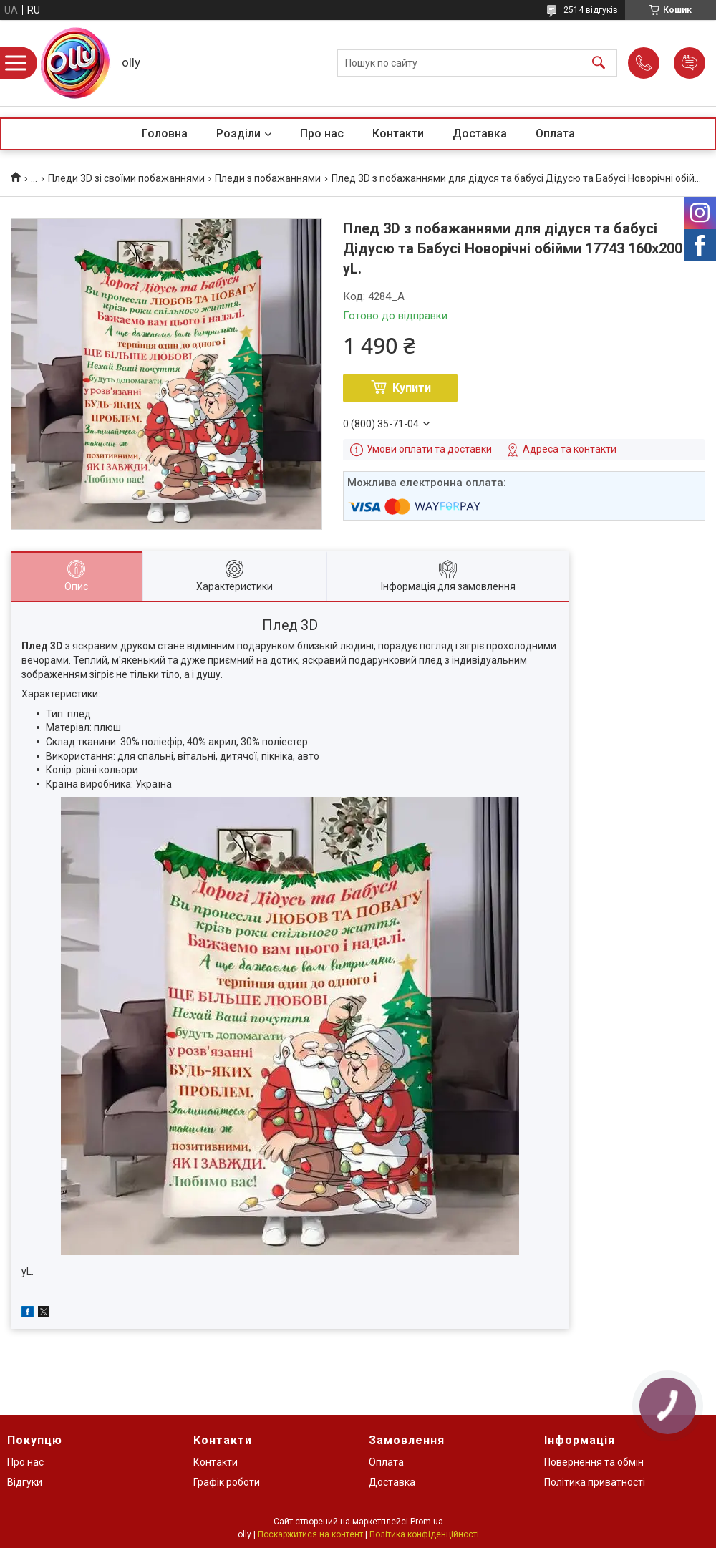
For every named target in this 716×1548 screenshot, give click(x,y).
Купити (411, 388)
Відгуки (24, 1482)
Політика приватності (594, 1482)
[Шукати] (598, 63)
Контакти (398, 133)
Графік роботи (226, 1482)
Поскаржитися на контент (310, 1534)
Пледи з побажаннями (268, 178)
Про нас (322, 133)
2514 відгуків (590, 10)
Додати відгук (689, 63)
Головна (165, 133)
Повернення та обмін (594, 1462)
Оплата (555, 133)
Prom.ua (426, 1521)
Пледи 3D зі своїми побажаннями (126, 178)
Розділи (238, 133)
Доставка (480, 133)
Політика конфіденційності (424, 1534)
